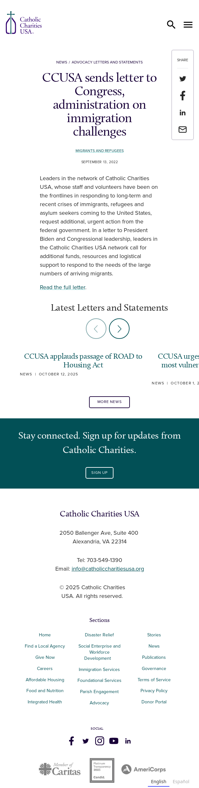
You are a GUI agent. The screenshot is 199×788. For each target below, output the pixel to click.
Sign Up (99, 472)
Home (45, 635)
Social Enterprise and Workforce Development (99, 652)
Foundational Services (99, 680)
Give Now (45, 657)
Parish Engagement (99, 691)
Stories (154, 635)
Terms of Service (154, 680)
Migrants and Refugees (100, 150)
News (61, 62)
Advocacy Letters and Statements (107, 62)
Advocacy (99, 703)
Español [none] (181, 781)
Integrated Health (45, 702)
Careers (45, 668)
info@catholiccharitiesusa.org (108, 569)
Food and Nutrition (45, 690)
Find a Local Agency (45, 646)
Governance (154, 668)
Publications (154, 657)
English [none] (159, 781)
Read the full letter (62, 287)
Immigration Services (99, 669)
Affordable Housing (45, 680)
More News (109, 401)
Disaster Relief (99, 635)
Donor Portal (154, 702)
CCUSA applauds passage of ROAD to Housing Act (83, 360)
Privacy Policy (153, 690)
